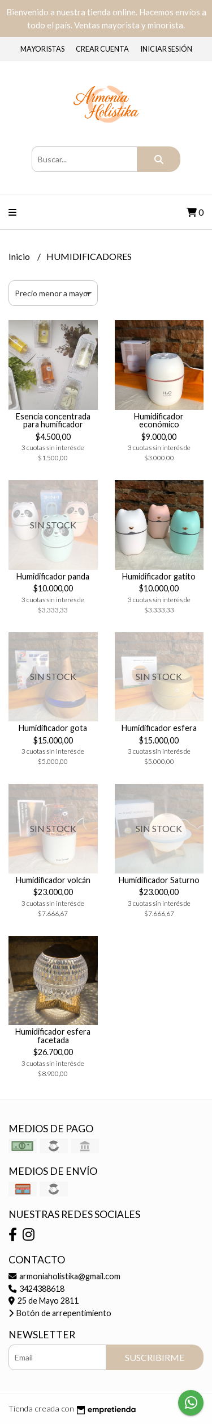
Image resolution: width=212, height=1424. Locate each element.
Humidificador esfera (159, 728)
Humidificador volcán (53, 880)
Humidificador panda (52, 576)
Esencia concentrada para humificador (53, 420)
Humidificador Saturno (159, 880)
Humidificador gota (53, 728)
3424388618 (36, 1288)
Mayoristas (42, 48)
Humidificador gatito (159, 576)
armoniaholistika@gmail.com (64, 1276)
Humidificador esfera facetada (52, 1035)
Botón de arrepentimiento (59, 1313)
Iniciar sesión (166, 48)
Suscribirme (154, 1357)
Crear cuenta (102, 48)
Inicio (20, 256)
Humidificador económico (159, 420)
